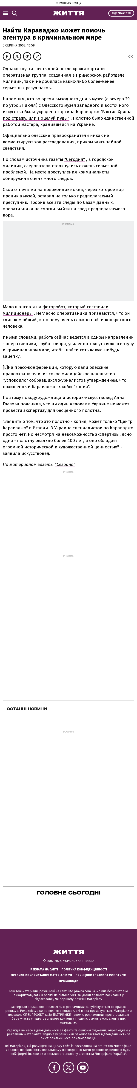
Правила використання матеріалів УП (41, 975)
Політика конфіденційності (84, 969)
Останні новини (27, 708)
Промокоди (68, 981)
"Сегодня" (74, 159)
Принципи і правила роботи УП (100, 975)
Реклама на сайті (44, 969)
